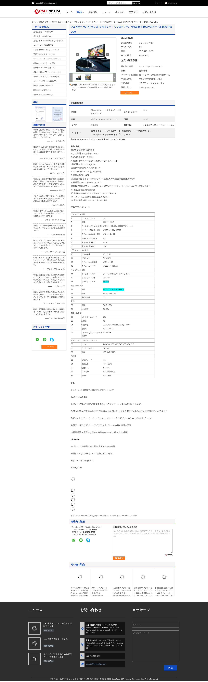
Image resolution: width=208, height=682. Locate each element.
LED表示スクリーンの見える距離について (57, 624)
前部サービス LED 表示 (42, 68)
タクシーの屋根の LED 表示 (105, 516)
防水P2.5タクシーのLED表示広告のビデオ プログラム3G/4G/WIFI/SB (100, 592)
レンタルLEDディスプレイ (43, 50)
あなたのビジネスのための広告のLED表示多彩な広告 (57, 655)
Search (136, 3)
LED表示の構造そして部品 (55, 638)
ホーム (69, 12)
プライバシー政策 (57, 679)
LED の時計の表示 (40, 90)
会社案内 (120, 12)
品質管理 (133, 12)
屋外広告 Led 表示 (40, 36)
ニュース (106, 12)
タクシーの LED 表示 (53, 22)
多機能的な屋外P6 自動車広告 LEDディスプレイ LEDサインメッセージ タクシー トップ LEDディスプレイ (164, 593)
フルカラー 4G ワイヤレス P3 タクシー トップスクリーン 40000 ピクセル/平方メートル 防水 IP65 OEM (93, 87)
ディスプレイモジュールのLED (45, 59)
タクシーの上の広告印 (84, 516)
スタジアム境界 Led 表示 (43, 81)
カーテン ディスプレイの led (44, 77)
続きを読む (48, 630)
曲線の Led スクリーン (42, 63)
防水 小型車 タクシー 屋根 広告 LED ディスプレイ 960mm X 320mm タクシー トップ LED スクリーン (143, 593)
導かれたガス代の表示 (42, 94)
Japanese (172, 3)
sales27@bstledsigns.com (46, 3)
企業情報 (92, 12)
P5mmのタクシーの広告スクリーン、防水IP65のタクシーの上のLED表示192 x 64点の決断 (79, 592)
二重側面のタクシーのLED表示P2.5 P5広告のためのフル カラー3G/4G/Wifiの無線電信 (122, 592)
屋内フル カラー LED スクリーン (46, 41)
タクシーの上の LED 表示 (127, 516)
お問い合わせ (149, 12)
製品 (79, 12)
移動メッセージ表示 (41, 85)
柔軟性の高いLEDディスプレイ (45, 72)
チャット (131, 92)
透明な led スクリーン (42, 54)
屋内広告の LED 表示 (41, 32)
